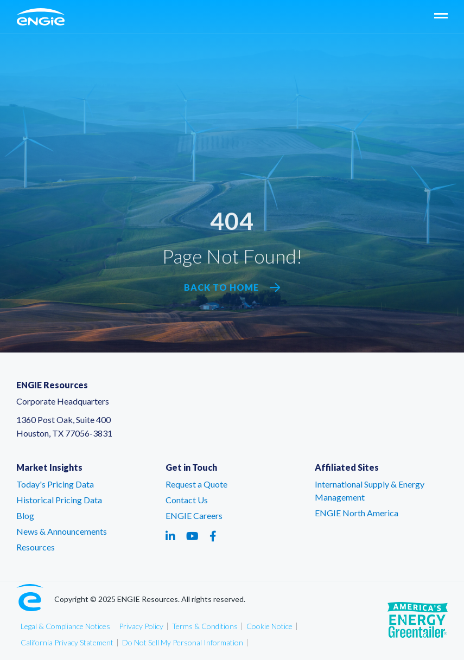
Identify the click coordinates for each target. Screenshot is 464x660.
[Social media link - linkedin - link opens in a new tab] (170, 535)
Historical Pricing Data (59, 500)
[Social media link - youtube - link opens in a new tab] (192, 535)
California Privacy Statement (67, 642)
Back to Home (232, 288)
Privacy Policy (141, 626)
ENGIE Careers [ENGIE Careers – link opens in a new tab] (194, 515)
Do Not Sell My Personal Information (182, 642)
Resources (35, 547)
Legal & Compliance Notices (65, 626)
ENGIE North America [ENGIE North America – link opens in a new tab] (356, 513)
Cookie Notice (269, 626)
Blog (25, 515)
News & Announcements (61, 531)
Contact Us (187, 500)
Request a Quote (196, 484)
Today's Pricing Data (55, 484)
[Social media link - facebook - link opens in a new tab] (213, 535)
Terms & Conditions (205, 626)
